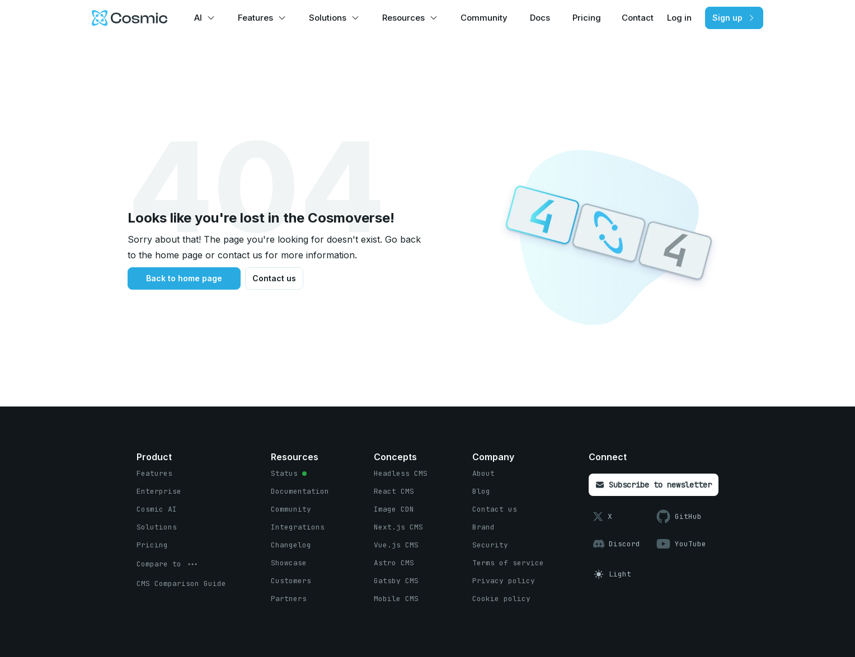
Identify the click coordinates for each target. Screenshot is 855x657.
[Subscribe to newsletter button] (653, 485)
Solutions (327, 17)
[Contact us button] (274, 278)
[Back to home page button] (184, 278)
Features (255, 17)
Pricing (586, 17)
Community (484, 17)
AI (198, 17)
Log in (679, 17)
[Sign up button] (734, 18)
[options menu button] (168, 564)
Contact (638, 17)
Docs (540, 17)
